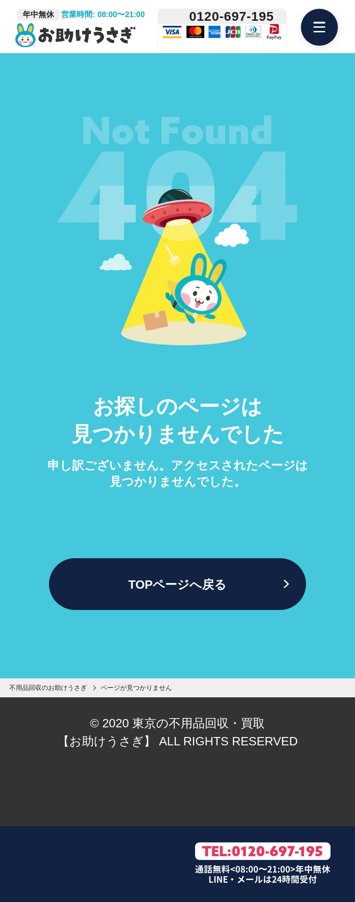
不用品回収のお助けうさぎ (48, 687)
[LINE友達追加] (37, 864)
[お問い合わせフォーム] (101, 864)
